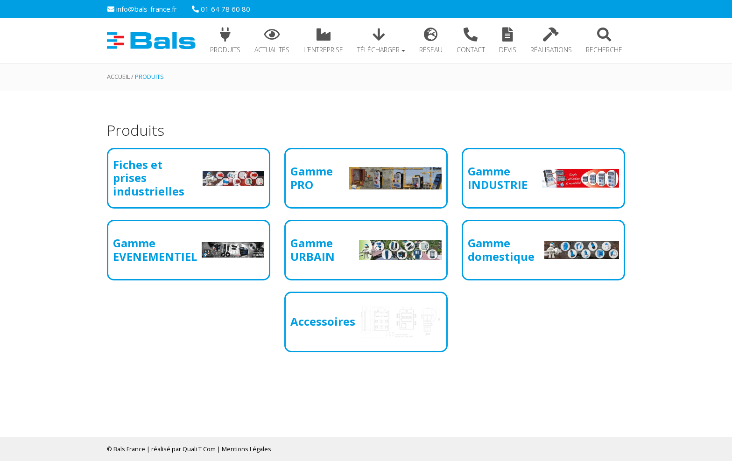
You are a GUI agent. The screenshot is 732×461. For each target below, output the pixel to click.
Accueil (118, 76)
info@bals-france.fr (142, 9)
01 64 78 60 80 (221, 9)
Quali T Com (199, 449)
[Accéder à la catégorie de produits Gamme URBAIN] (366, 250)
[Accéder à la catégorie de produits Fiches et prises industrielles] (188, 178)
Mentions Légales (246, 449)
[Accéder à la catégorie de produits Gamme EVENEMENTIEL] (188, 250)
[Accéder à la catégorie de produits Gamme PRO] (366, 178)
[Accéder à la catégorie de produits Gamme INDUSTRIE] (543, 178)
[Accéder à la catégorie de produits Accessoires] (366, 322)
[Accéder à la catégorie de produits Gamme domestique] (543, 250)
